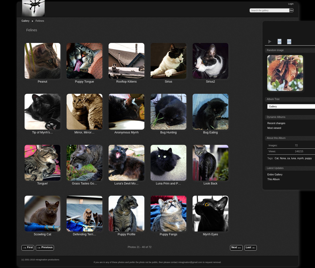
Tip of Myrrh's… (42, 132)
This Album (273, 179)
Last (251, 248)
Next (236, 248)
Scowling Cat (42, 234)
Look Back (210, 183)
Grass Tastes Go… (84, 183)
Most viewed (274, 128)
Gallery (25, 21)
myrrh (300, 158)
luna (293, 158)
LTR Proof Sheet (289, 41)
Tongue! (42, 183)
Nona (283, 158)
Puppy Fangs (168, 234)
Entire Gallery (274, 174)
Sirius (168, 81)
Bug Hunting (168, 132)
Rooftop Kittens (126, 81)
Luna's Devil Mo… (127, 183)
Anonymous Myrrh (126, 132)
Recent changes (276, 123)
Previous (44, 248)
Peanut (42, 81)
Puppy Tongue (84, 81)
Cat (276, 158)
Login (291, 4)
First (28, 248)
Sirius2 (210, 81)
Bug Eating (210, 132)
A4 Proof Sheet (279, 41)
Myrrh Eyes (210, 234)
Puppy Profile (126, 234)
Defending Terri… (84, 234)
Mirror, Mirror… (84, 132)
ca (288, 158)
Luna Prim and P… (168, 183)
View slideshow (270, 41)
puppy (308, 158)
